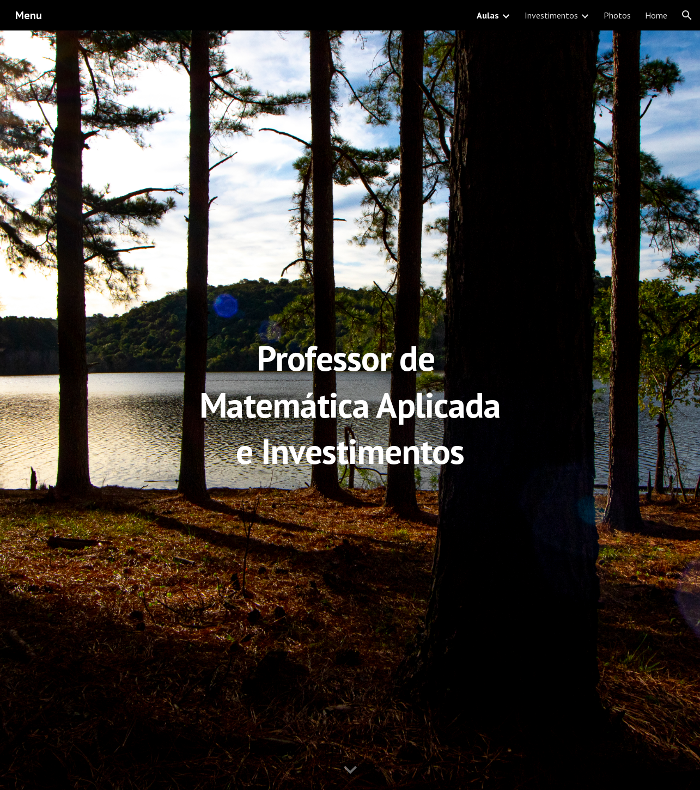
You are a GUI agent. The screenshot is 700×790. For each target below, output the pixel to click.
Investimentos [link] (551, 15)
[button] (687, 15)
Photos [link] (617, 15)
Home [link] (656, 15)
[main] (350, 410)
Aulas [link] (488, 15)
